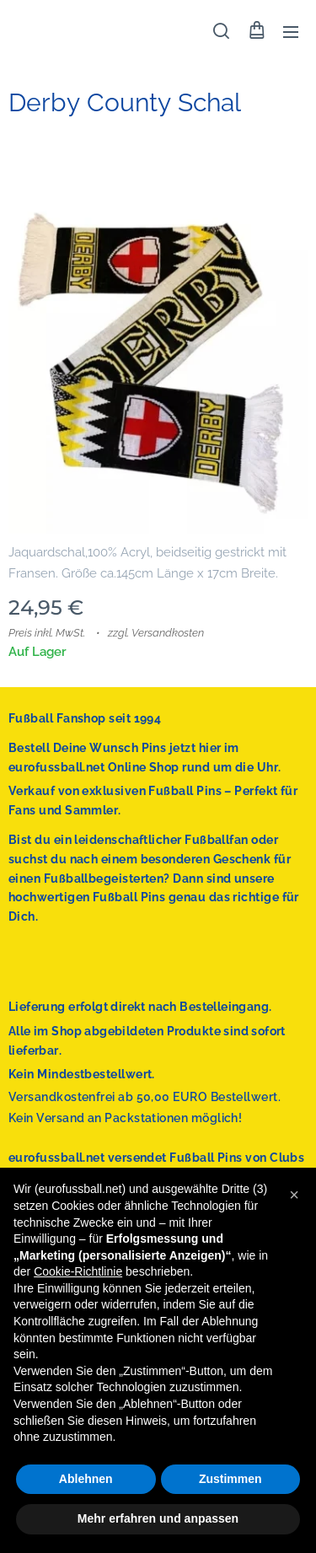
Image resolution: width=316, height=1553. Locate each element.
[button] (221, 31)
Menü (290, 32)
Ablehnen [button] (86, 1479)
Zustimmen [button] (230, 1479)
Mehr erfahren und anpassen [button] (158, 1518)
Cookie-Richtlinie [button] (78, 1271)
